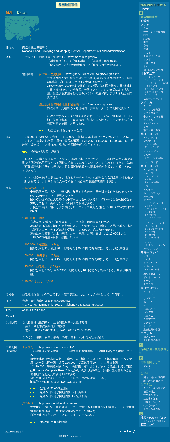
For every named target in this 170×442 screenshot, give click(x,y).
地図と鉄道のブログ (153, 417)
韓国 (145, 35)
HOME (145, 9)
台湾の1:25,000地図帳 (53, 422)
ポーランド (149, 301)
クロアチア (149, 319)
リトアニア (149, 298)
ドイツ (147, 200)
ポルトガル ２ (151, 277)
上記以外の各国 (151, 329)
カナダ (147, 106)
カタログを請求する (154, 388)
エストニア (149, 291)
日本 (145, 28)
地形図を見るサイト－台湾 (65, 130)
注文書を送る (150, 398)
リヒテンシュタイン (154, 245)
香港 (145, 49)
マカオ (147, 52)
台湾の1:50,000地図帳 (53, 388)
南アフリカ (149, 336)
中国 (145, 42)
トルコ (147, 66)
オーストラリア (151, 77)
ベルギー (148, 189)
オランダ (148, 196)
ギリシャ (148, 280)
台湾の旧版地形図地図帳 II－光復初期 (63, 396)
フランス (148, 186)
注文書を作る (150, 395)
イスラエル (149, 63)
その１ (147, 365)
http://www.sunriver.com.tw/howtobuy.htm (56, 381)
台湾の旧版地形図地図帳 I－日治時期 (62, 392)
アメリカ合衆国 (151, 109)
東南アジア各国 (151, 56)
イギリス (148, 173)
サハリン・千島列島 (154, 31)
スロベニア (149, 315)
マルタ (147, 259)
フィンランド (150, 162)
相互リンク (148, 424)
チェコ (147, 305)
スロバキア (149, 308)
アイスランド (150, 137)
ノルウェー (149, 154)
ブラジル (148, 120)
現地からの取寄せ (153, 380)
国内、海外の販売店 (154, 377)
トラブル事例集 (151, 408)
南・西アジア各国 (153, 69)
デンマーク (149, 141)
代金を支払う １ (152, 402)
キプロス (148, 284)
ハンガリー (149, 312)
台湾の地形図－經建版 (45, 151)
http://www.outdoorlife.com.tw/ (58, 403)
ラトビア (148, 295)
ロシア (147, 326)
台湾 (145, 45)
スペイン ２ (150, 266)
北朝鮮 (147, 38)
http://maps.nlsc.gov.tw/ (82, 57)
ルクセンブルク (151, 193)
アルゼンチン (150, 123)
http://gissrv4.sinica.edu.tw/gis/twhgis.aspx (92, 74)
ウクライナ (149, 322)
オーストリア (150, 248)
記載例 (145, 21)
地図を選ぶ (149, 391)
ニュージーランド (153, 98)
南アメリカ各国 (151, 130)
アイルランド (150, 169)
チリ (145, 126)
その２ (147, 369)
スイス (147, 241)
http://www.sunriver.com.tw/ (56, 347)
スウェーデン (150, 151)
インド (147, 59)
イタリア (148, 256)
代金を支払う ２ (152, 405)
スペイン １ (150, 263)
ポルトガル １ (151, 273)
